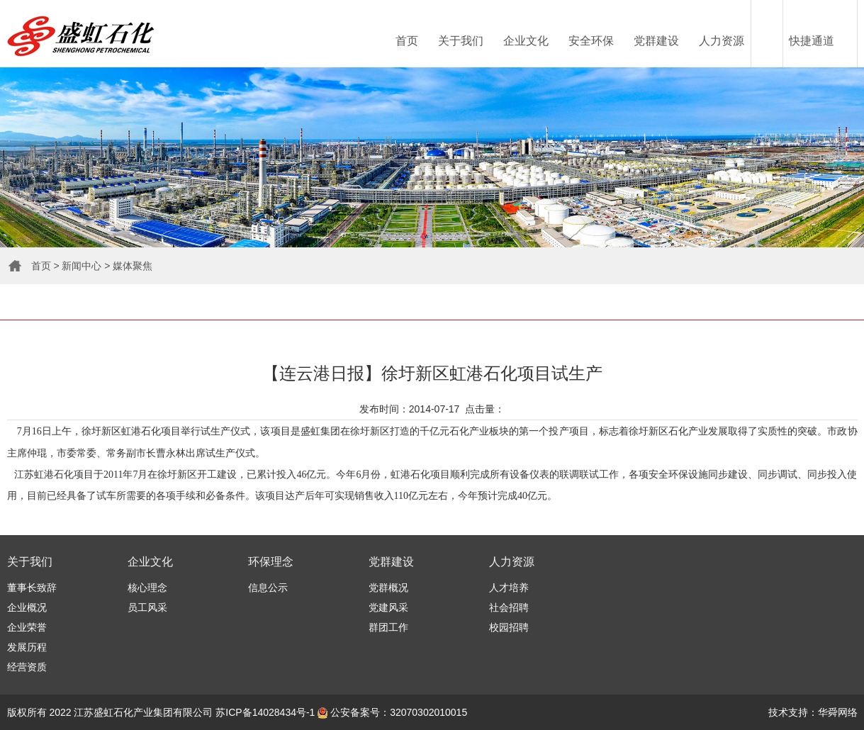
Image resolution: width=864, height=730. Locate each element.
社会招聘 (509, 607)
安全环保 (591, 41)
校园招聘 (509, 627)
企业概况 (27, 607)
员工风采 (147, 607)
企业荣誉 (27, 627)
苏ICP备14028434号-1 (265, 712)
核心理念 (147, 587)
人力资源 (721, 41)
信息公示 (268, 587)
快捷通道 (811, 41)
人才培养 (509, 587)
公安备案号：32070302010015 (392, 712)
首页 (406, 41)
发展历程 (27, 647)
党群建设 (656, 41)
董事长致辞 (32, 587)
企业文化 (526, 41)
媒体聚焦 (132, 265)
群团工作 (388, 627)
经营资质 (27, 667)
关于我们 (460, 41)
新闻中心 (81, 265)
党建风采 (388, 607)
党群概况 (388, 587)
